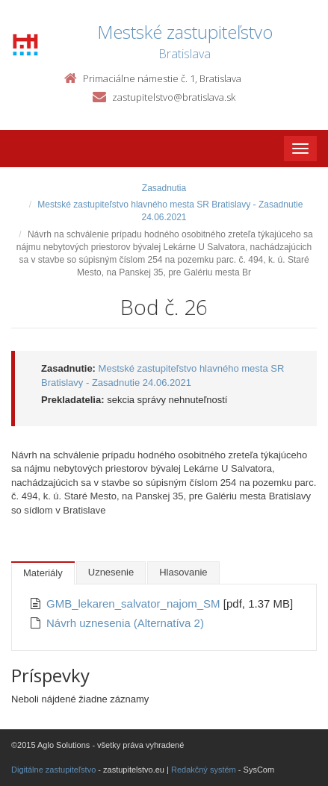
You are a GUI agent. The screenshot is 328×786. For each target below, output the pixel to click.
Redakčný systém (203, 769)
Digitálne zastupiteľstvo (53, 769)
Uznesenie (111, 572)
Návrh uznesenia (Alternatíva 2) (125, 623)
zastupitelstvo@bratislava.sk (173, 97)
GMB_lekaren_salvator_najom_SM (134, 603)
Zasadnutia (164, 188)
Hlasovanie (183, 572)
